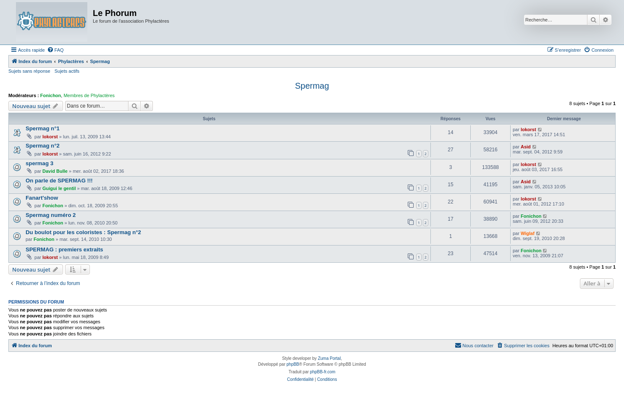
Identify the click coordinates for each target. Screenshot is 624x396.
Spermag (312, 85)
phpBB (292, 364)
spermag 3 (39, 163)
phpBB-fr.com (323, 372)
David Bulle (55, 171)
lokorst (50, 136)
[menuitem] (55, 50)
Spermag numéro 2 (51, 215)
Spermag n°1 (43, 128)
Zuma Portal (329, 358)
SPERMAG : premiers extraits (64, 249)
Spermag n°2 (43, 146)
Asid (526, 146)
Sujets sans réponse (29, 71)
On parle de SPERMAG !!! (59, 180)
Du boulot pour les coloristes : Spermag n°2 (83, 232)
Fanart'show (42, 198)
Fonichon (50, 95)
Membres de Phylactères (89, 95)
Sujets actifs (67, 71)
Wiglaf (528, 233)
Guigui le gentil (59, 188)
